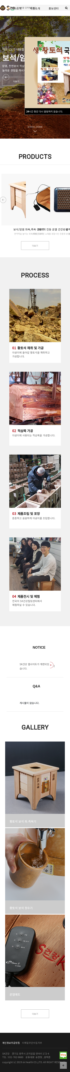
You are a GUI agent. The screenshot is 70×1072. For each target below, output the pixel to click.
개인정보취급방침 (11, 1042)
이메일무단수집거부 (32, 1042)
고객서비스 (35, 24)
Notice (39, 647)
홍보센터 (54, 8)
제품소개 (35, 8)
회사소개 (16, 8)
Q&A (36, 686)
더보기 (16, 81)
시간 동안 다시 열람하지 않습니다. (44, 111)
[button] (67, 200)
